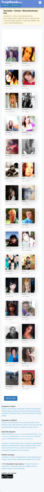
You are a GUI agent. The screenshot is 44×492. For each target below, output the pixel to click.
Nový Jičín (32, 425)
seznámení (5, 443)
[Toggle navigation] (40, 2)
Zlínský (4, 415)
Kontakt (27, 464)
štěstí (18, 443)
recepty (4, 459)
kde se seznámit (24, 450)
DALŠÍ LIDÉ (11, 398)
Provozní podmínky (18, 468)
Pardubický (5, 413)
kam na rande (19, 448)
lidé (39, 445)
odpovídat (20, 459)
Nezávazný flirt (32, 434)
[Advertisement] (22, 36)
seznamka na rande (8, 457)
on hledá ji (16, 434)
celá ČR (4, 409)
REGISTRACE (16, 5)
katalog (33, 457)
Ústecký (38, 413)
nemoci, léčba (11, 459)
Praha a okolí (21, 413)
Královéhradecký (7, 411)
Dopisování (15, 436)
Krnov (21, 422)
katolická (4, 445)
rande (3, 448)
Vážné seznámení (7, 434)
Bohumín (19, 425)
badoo (34, 445)
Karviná (4, 425)
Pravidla (33, 464)
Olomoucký (24, 411)
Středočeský (30, 413)
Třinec (37, 422)
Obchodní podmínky (18, 466)
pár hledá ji (22, 438)
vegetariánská (36, 443)
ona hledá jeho (22, 434)
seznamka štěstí (30, 448)
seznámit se (10, 448)
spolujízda (4, 438)
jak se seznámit (26, 443)
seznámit (12, 443)
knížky (38, 459)
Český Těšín (12, 425)
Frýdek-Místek (29, 422)
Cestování (37, 436)
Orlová (26, 425)
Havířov (10, 422)
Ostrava (4, 422)
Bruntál (16, 422)
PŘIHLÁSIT (6, 5)
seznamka (18, 457)
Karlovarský (36, 409)
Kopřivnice (16, 427)
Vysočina (28, 409)
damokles (28, 459)
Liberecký (16, 411)
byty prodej (26, 457)
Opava (30, 427)
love (33, 459)
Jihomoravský (12, 409)
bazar (39, 457)
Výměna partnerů (13, 438)
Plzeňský (13, 413)
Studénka (24, 427)
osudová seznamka (25, 445)
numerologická (13, 445)
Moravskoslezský (34, 411)
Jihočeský (21, 409)
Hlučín (35, 427)
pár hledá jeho (29, 438)
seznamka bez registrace (9, 450)
